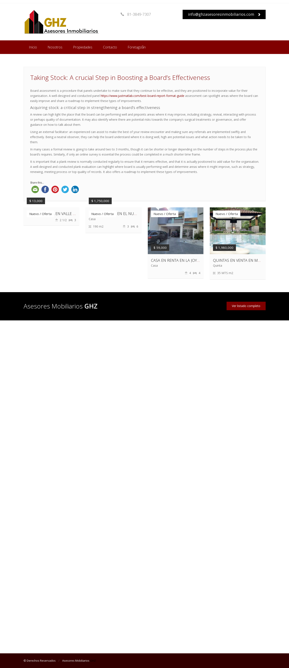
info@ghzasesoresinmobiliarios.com (224, 14)
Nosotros (55, 47)
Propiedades (82, 47)
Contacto (110, 47)
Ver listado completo (246, 306)
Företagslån (137, 47)
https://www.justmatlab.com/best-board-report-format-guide (142, 96)
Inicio (33, 47)
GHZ (93, 660)
